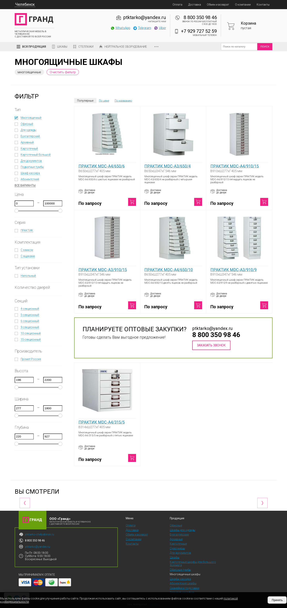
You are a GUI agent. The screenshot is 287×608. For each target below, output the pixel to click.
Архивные (176, 539)
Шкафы (62, 46)
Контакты (263, 4)
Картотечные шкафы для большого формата (193, 563)
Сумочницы (177, 548)
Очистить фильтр (63, 72)
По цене (104, 100)
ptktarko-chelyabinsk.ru (39, 534)
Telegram (142, 28)
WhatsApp (120, 28)
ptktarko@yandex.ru (144, 17)
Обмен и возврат (218, 4)
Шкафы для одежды (182, 530)
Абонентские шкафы (183, 583)
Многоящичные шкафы (185, 574)
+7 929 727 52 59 (199, 31)
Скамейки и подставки (184, 588)
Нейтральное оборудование (126, 46)
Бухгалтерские (179, 534)
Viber (160, 28)
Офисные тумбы (180, 569)
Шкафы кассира (180, 578)
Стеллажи (85, 46)
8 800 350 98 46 (200, 17)
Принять (277, 600)
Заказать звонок (211, 345)
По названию (123, 100)
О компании (243, 4)
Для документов (180, 552)
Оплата (177, 4)
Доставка (194, 4)
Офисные (176, 525)
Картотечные (178, 543)
